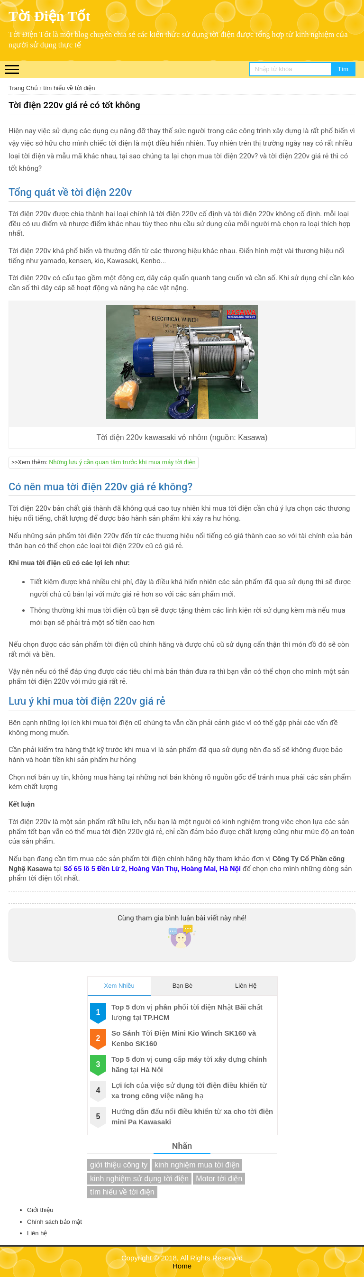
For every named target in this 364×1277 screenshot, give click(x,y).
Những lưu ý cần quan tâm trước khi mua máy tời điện (122, 462)
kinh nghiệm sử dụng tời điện (139, 1179)
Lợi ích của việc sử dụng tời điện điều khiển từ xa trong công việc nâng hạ (189, 1090)
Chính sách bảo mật (54, 1221)
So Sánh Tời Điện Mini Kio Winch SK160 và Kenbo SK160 (183, 1038)
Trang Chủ (23, 88)
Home (182, 1266)
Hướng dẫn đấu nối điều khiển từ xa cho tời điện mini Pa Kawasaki (192, 1116)
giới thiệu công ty (118, 1165)
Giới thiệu (40, 1209)
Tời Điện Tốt (50, 16)
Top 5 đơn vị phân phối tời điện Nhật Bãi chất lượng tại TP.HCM (187, 1011)
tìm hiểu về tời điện (69, 88)
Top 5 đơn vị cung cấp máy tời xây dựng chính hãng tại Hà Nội (189, 1064)
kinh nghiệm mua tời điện (197, 1165)
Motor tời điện (219, 1179)
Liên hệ (37, 1233)
